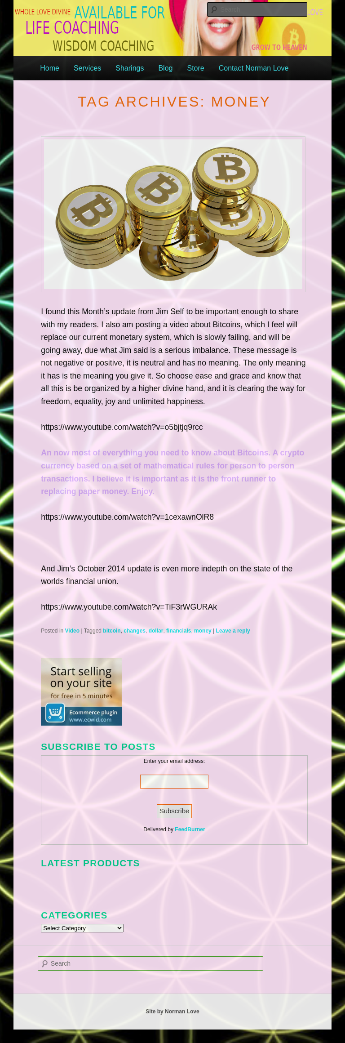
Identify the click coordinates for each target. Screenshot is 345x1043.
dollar (156, 631)
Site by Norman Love (172, 1011)
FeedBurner (190, 829)
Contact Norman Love (254, 68)
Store (195, 68)
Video (72, 631)
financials (178, 631)
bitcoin (111, 631)
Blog (165, 68)
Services (87, 68)
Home (49, 68)
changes (135, 631)
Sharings (129, 68)
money (203, 631)
